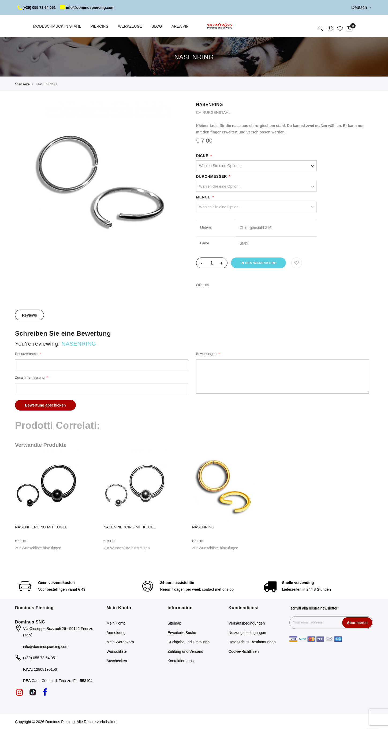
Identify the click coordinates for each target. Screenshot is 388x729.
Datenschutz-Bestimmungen (252, 642)
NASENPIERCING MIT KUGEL (41, 527)
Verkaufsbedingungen (247, 623)
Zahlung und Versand (185, 651)
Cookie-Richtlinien (244, 651)
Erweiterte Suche (181, 632)
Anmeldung (116, 632)
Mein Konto (116, 623)
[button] (38, 548)
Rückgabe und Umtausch (188, 642)
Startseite (22, 84)
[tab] (29, 315)
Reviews (29, 315)
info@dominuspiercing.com (89, 7)
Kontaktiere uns (180, 661)
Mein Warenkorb (120, 642)
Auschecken (117, 661)
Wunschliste (117, 651)
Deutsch (361, 7)
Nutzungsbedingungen (247, 632)
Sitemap (174, 623)
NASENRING (203, 527)
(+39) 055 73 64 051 (37, 7)
